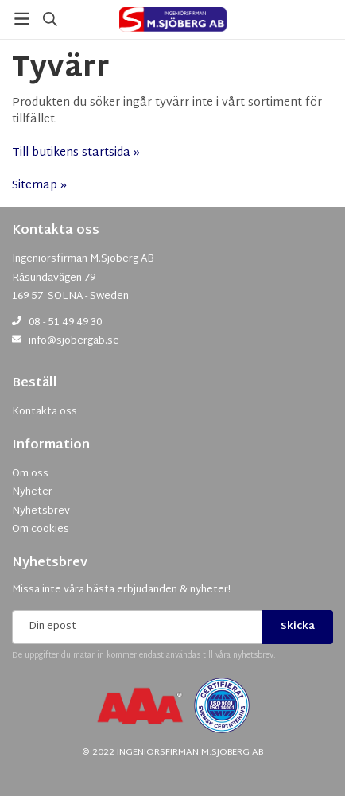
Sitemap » (39, 185)
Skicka (298, 626)
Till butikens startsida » (76, 153)
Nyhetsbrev (49, 563)
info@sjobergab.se (74, 341)
